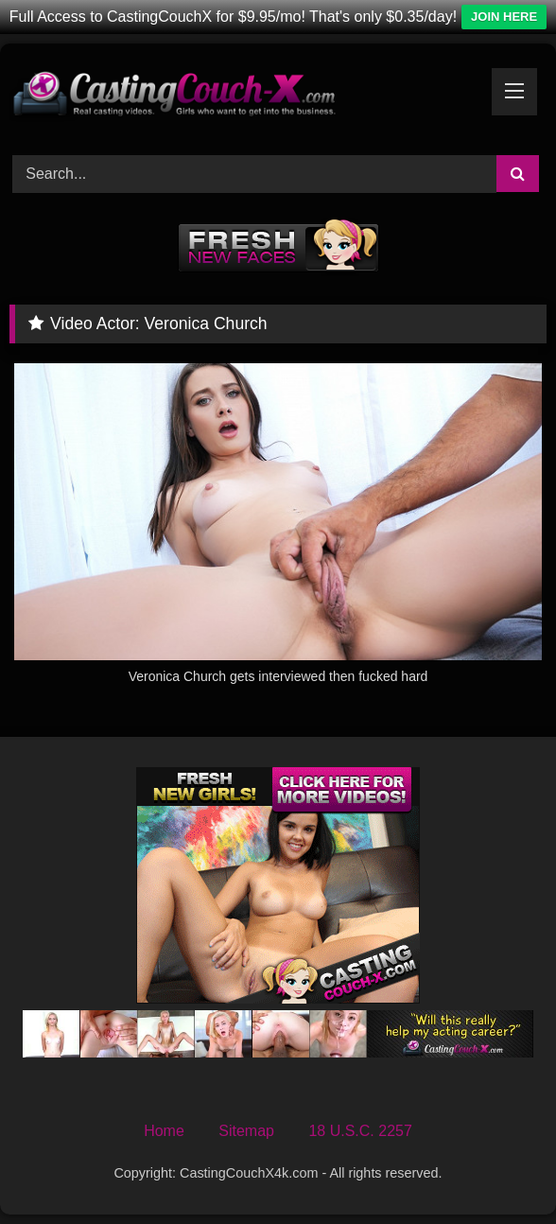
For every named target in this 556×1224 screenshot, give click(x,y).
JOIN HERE (504, 16)
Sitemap (246, 1131)
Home (164, 1131)
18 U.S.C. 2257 (359, 1131)
